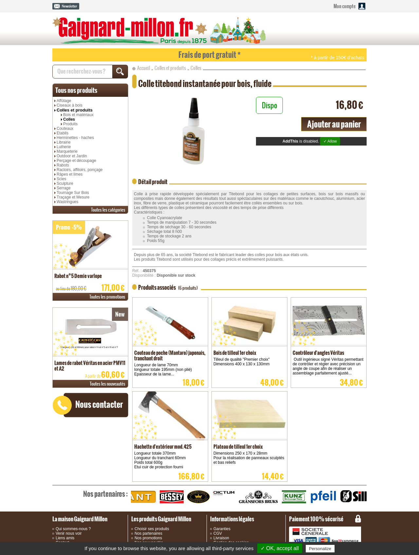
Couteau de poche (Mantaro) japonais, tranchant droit (169, 355)
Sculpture (65, 183)
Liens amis (65, 538)
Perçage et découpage (76, 160)
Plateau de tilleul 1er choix (238, 446)
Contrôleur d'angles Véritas (318, 352)
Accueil (143, 68)
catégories (108, 210)
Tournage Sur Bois (73, 192)
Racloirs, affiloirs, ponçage (80, 169)
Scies (61, 179)
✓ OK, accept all (280, 548)
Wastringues (67, 201)
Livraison (221, 538)
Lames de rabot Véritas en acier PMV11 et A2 (89, 365)
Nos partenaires (148, 533)
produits (76, 90)
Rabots (63, 165)
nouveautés (107, 384)
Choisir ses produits (152, 529)
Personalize (320, 548)
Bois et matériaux (78, 115)
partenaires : (105, 494)
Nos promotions (148, 538)
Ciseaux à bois (69, 105)
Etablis (62, 133)
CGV (217, 533)
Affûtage (64, 100)
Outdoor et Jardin (72, 156)
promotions (107, 297)
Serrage (64, 188)
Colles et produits (75, 110)
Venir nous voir (69, 533)
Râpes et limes (69, 174)
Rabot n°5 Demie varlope (78, 276)
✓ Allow (330, 141)
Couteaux (65, 128)
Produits (70, 124)
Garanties (221, 529)
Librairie (64, 142)
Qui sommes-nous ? (73, 529)
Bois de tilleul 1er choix (234, 352)
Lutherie (64, 147)
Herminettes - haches (75, 137)
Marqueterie (67, 151)
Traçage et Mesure (73, 197)
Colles (69, 119)
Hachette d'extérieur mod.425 (162, 446)
